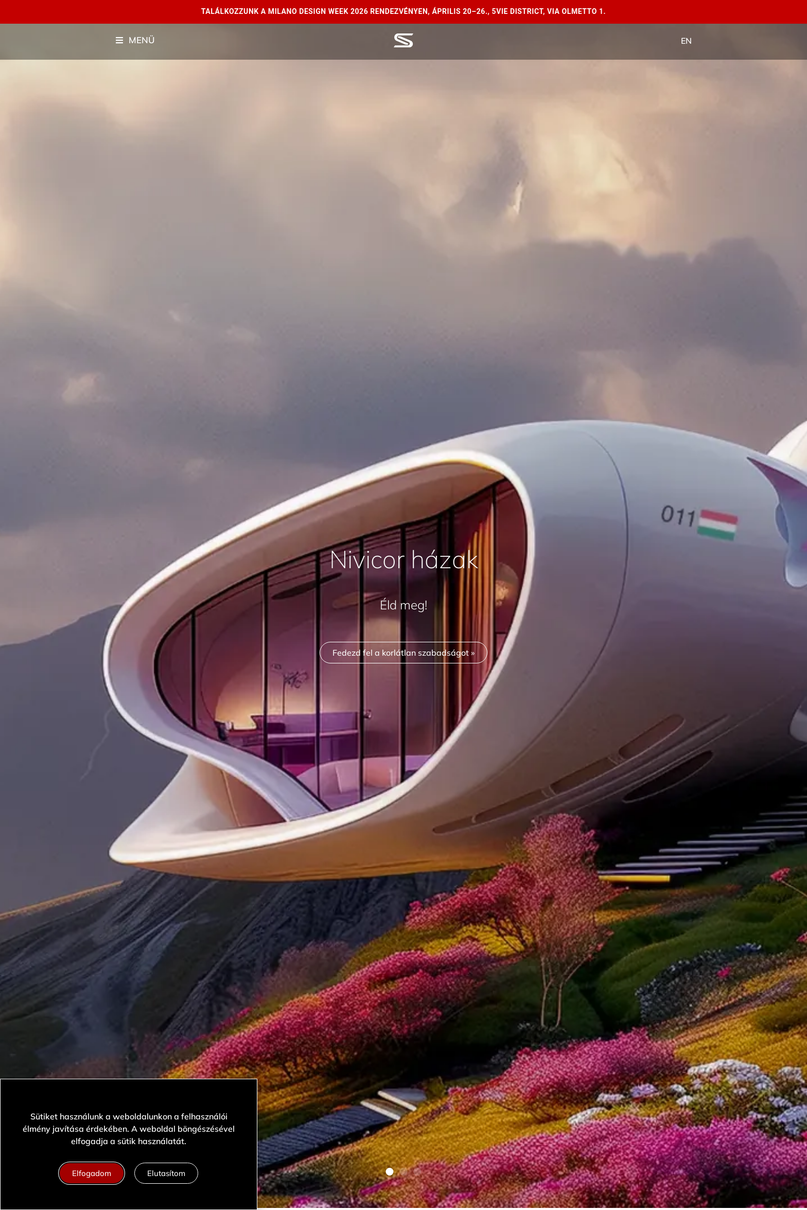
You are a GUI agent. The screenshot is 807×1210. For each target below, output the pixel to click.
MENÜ (142, 39)
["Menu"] (119, 40)
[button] (390, 1172)
